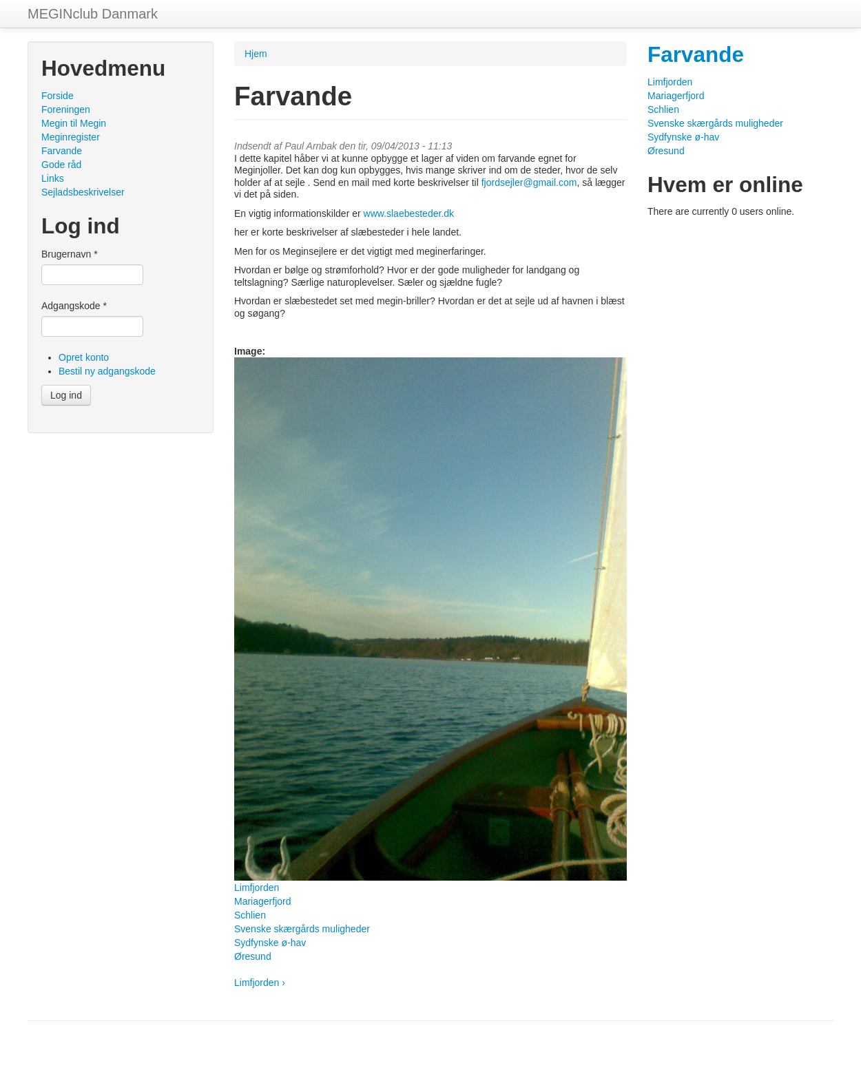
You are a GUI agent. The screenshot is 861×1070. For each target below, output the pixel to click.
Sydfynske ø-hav (270, 942)
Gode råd (61, 164)
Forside (57, 95)
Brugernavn (69, 254)
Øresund (252, 956)
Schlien (250, 915)
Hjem (256, 53)
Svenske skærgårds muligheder (302, 928)
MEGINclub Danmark (93, 13)
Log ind (66, 395)
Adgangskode (74, 305)
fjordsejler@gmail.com (529, 182)
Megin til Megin (73, 123)
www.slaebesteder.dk (409, 213)
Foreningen (65, 109)
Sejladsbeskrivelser (83, 192)
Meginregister (70, 137)
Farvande (61, 150)
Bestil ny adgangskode (107, 371)
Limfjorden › (259, 982)
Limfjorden (256, 887)
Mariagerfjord (262, 901)
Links (52, 178)
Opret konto (84, 357)
